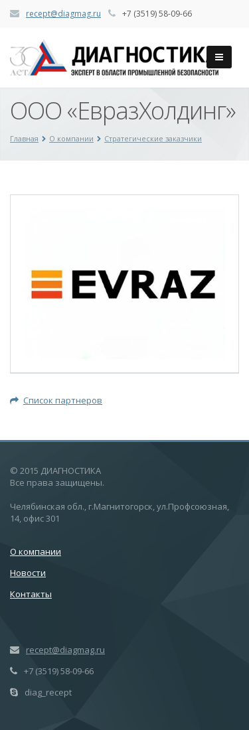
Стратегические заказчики (153, 138)
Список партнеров (56, 400)
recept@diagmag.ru (63, 13)
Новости (28, 573)
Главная (24, 138)
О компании (71, 138)
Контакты (31, 594)
